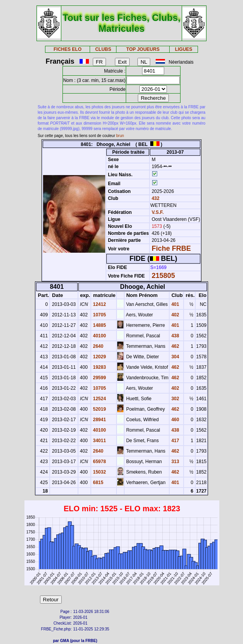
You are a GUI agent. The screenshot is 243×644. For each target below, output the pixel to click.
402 (174, 315)
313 (174, 461)
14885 (99, 325)
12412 (99, 304)
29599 (99, 377)
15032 (99, 472)
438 (174, 335)
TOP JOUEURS (143, 49)
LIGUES (184, 49)
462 (174, 346)
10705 (99, 315)
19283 (99, 367)
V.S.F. (158, 212)
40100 (99, 335)
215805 (163, 275)
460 (174, 419)
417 (174, 440)
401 (174, 304)
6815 (97, 482)
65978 (99, 461)
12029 (99, 356)
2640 (97, 346)
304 (174, 356)
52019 (99, 409)
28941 (99, 419)
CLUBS (103, 49)
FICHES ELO (68, 49)
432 (154, 198)
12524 (99, 398)
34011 (99, 440)
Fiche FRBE (171, 248)
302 (174, 398)
